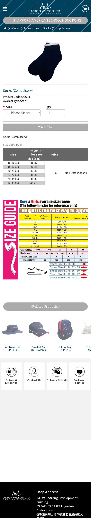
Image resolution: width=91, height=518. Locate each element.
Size (9, 107)
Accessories (31, 28)
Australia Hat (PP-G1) (12, 348)
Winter (15, 28)
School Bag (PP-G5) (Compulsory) (65, 350)
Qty (48, 107)
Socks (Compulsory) (56, 28)
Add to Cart (45, 127)
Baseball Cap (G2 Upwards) (38, 348)
